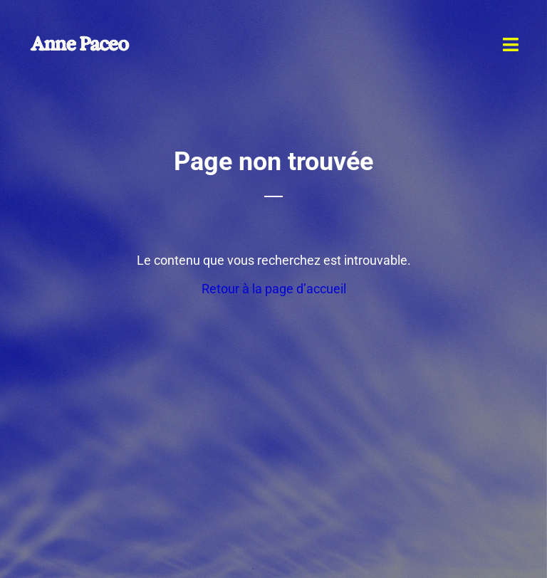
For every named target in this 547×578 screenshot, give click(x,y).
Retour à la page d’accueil (274, 288)
